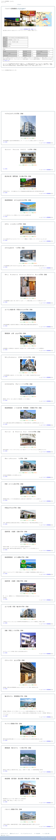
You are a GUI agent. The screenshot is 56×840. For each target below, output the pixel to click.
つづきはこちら (6, 60)
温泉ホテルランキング (14, 833)
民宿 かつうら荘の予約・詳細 (14, 484)
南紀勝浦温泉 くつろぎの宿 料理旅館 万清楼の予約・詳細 (23, 408)
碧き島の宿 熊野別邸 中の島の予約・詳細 (18, 176)
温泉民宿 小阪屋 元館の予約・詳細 (16, 531)
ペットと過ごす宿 (45, 833)
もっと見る (5, 142)
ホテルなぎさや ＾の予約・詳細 (14, 248)
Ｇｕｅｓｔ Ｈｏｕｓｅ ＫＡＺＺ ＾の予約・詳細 (20, 149)
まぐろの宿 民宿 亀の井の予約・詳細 (16, 606)
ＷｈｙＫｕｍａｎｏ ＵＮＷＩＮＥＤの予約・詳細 (20, 357)
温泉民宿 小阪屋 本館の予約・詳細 (16, 581)
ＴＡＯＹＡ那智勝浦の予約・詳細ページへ (28, 29)
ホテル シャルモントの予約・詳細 (15, 224)
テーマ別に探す (37, 833)
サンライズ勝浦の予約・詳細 (13, 723)
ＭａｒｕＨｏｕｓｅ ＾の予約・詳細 (16, 458)
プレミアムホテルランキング (26, 833)
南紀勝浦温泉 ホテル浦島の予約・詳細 (16, 557)
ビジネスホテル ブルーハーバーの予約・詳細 (18, 384)
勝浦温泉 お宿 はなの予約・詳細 (15, 333)
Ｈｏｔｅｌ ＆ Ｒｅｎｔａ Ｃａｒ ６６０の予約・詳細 (22, 431)
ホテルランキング (4, 833)
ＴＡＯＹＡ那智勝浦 (11, 8)
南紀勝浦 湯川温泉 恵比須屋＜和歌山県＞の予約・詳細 (22, 778)
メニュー (19, 4)
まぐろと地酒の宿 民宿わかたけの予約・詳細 (18, 309)
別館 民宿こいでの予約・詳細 (14, 630)
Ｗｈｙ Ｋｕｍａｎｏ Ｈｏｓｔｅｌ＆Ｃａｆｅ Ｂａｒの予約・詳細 (26, 274)
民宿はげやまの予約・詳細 (12, 508)
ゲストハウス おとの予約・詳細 (14, 660)
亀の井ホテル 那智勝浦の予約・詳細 (16, 696)
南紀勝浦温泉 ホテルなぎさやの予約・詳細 (18, 200)
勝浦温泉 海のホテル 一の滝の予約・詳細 (18, 748)
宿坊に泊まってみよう (5, 835)
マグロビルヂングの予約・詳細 (14, 113)
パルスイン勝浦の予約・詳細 (13, 809)
